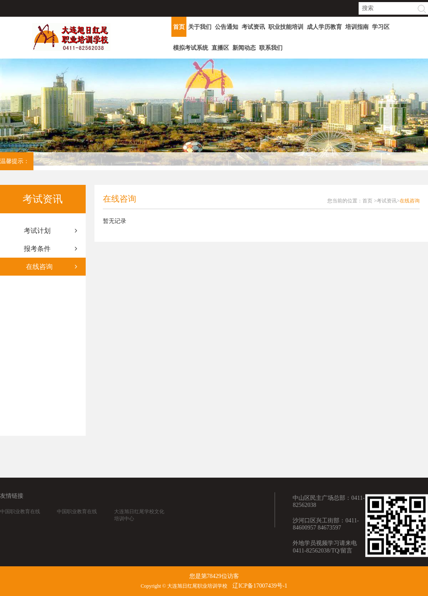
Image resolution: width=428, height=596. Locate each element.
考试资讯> (388, 201)
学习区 (381, 27)
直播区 (220, 48)
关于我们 (199, 27)
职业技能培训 (285, 27)
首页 (179, 27)
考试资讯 (253, 27)
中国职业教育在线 (20, 525)
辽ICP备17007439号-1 (259, 586)
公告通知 (226, 27)
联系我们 (271, 48)
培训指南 (357, 27)
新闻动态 (244, 48)
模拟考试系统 (190, 48)
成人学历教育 (324, 27)
